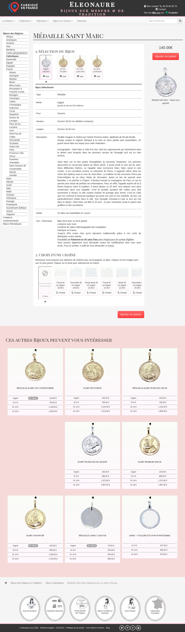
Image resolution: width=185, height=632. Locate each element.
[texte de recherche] (161, 21)
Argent (60, 102)
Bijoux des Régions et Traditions (26, 583)
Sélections (42, 21)
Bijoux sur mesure (63, 21)
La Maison (8, 21)
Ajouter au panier (165, 56)
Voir (46, 76)
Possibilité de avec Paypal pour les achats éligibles (95, 239)
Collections (25, 21)
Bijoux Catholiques (54, 583)
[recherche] (180, 21)
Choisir (60, 292)
